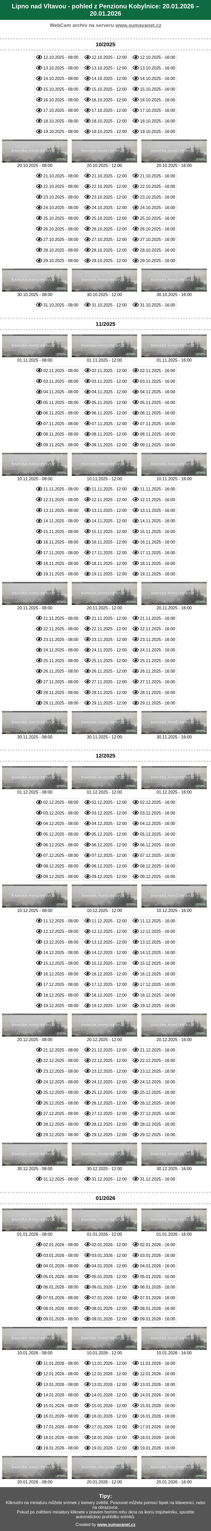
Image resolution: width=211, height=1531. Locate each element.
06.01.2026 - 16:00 (157, 1287)
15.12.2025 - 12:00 (109, 963)
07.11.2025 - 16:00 (157, 423)
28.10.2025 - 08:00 (60, 250)
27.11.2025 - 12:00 (109, 682)
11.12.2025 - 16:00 (157, 921)
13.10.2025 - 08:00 (60, 68)
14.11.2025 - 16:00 (157, 521)
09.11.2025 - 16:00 (157, 445)
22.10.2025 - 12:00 (109, 186)
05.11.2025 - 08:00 (60, 402)
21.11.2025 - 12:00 (109, 618)
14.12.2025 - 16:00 (157, 952)
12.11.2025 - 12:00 (109, 500)
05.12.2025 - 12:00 (109, 834)
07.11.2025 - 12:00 (109, 423)
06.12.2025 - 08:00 (60, 845)
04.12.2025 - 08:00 (60, 823)
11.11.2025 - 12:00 (109, 489)
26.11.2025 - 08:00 (60, 671)
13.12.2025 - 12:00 (109, 942)
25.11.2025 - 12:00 (109, 660)
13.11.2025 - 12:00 (109, 510)
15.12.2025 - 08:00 (60, 963)
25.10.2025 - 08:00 (60, 218)
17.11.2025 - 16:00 (157, 553)
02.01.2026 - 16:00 (157, 1245)
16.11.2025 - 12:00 (109, 542)
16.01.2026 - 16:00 (157, 1416)
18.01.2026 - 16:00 (157, 1437)
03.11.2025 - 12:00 (109, 381)
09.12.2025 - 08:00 (60, 876)
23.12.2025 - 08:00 (60, 1071)
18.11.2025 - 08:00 (60, 563)
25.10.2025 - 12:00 (109, 218)
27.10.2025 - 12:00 (109, 239)
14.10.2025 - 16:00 (157, 78)
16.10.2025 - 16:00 (157, 100)
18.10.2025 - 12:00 (109, 121)
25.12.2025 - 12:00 (109, 1092)
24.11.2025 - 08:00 (60, 650)
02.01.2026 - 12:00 (109, 1245)
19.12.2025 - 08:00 (60, 1005)
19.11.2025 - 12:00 (109, 574)
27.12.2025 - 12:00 (109, 1113)
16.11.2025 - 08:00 (60, 542)
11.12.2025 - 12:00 (109, 921)
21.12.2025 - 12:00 (109, 1050)
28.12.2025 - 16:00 (157, 1124)
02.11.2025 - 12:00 (109, 370)
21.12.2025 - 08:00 (60, 1050)
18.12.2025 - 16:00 (157, 995)
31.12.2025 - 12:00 (109, 1179)
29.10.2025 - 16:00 (157, 260)
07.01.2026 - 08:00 (60, 1298)
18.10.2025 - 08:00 (60, 121)
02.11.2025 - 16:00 (157, 370)
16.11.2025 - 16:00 (157, 542)
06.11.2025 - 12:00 (109, 413)
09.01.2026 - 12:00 (109, 1319)
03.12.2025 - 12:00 (109, 813)
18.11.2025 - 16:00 (157, 563)
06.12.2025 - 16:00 (157, 845)
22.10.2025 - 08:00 (60, 186)
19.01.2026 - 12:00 (109, 1448)
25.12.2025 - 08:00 (60, 1092)
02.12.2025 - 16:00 (157, 802)
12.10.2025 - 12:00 (109, 57)
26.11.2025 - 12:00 (109, 671)
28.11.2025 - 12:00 (109, 692)
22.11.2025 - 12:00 (109, 629)
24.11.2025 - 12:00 (109, 650)
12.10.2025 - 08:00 (60, 57)
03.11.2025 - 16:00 (157, 381)
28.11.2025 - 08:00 (60, 692)
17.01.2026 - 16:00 (157, 1427)
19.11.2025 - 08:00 (60, 574)
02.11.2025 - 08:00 (60, 370)
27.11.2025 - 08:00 (60, 682)
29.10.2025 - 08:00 (60, 260)
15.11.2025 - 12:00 (109, 531)
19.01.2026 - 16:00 (157, 1448)
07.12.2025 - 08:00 (60, 855)
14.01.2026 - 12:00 (109, 1395)
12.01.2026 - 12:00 (109, 1374)
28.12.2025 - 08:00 (60, 1124)
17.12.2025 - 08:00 (60, 984)
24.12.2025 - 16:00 (157, 1082)
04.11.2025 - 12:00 (109, 392)
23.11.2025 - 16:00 (157, 639)
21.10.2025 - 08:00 (60, 176)
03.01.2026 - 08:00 (60, 1255)
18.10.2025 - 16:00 (157, 121)
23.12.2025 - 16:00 (157, 1071)
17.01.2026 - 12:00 (109, 1427)
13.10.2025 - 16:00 (157, 68)
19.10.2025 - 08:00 (60, 131)
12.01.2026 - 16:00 (157, 1374)
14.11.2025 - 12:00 (109, 521)
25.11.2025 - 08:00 (60, 660)
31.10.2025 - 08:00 (60, 305)
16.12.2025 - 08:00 (60, 974)
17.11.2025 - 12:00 (109, 553)
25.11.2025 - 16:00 (157, 660)
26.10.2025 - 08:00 (60, 229)
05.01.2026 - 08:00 (60, 1276)
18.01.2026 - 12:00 (109, 1437)
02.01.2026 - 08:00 (60, 1245)
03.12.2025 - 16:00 (157, 813)
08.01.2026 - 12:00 (109, 1308)
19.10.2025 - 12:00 (109, 131)
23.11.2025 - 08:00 (60, 639)
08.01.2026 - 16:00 (157, 1308)
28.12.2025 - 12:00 (109, 1124)
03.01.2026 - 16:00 (157, 1255)
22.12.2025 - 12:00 (109, 1060)
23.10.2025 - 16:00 (157, 197)
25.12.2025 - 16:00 (157, 1092)
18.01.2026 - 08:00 (60, 1437)
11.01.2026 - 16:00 (157, 1363)
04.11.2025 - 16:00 (157, 392)
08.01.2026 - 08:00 (60, 1308)
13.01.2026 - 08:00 (60, 1384)
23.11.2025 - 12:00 (109, 639)
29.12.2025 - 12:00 (109, 1135)
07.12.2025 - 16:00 (157, 855)
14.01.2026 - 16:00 (157, 1395)
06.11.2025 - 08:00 (60, 413)
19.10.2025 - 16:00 (157, 131)
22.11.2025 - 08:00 (60, 629)
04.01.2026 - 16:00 (157, 1266)
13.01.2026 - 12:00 (109, 1384)
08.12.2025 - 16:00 (157, 866)
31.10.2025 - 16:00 (157, 305)
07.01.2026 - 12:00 (109, 1298)
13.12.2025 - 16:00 (157, 942)
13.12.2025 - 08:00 (60, 942)
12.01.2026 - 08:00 (60, 1374)
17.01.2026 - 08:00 (60, 1427)
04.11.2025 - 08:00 (60, 392)
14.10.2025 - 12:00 (109, 78)
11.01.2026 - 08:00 (60, 1363)
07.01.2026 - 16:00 (157, 1298)
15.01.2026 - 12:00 (109, 1405)
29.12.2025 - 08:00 (60, 1135)
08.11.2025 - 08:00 (60, 434)
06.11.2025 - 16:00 (157, 413)
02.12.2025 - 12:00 (109, 802)
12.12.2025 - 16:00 (157, 931)
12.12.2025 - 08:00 (60, 931)
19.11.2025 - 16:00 (157, 574)
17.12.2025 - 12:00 (109, 984)
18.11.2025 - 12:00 (109, 563)
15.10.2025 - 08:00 (60, 89)
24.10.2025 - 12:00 (109, 207)
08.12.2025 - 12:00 (109, 866)
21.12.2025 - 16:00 (157, 1050)
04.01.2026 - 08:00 (60, 1266)
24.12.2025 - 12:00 (109, 1082)
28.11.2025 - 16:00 (157, 692)
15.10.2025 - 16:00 (157, 89)
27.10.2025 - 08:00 (60, 239)
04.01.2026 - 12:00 (109, 1266)
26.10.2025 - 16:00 (157, 229)
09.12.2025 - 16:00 (157, 876)
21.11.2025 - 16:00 (157, 618)
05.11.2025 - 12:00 (109, 402)
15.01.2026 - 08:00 (60, 1405)
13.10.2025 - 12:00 (109, 68)
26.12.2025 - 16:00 (157, 1103)
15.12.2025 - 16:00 (157, 963)
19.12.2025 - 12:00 (109, 1005)
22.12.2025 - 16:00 (157, 1060)
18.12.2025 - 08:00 (60, 995)
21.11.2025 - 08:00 (60, 618)
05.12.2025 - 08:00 (60, 834)
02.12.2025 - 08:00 (60, 802)
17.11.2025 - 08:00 (60, 553)
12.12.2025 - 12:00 (109, 931)
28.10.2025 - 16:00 (157, 250)
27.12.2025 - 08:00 (60, 1113)
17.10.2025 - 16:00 (157, 110)
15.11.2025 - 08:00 (60, 531)
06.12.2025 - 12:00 (109, 845)
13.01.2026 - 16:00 (157, 1384)
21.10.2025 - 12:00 (109, 176)
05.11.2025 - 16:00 (157, 402)
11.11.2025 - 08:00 (60, 489)
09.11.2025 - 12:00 (109, 445)
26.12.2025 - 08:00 (60, 1103)
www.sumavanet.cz (138, 25)
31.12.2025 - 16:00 (157, 1179)
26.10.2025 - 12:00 (109, 229)
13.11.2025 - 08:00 (60, 510)
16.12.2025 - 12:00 (109, 974)
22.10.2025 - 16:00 (157, 186)
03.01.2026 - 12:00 (109, 1255)
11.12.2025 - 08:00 (60, 921)
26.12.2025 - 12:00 (109, 1103)
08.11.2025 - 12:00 (109, 434)
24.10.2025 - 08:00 (60, 207)
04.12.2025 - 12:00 (109, 823)
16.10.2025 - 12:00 (109, 100)
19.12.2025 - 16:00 (157, 1005)
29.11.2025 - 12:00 (109, 703)
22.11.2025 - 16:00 (157, 629)
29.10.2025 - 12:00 (109, 260)
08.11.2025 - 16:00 (157, 434)
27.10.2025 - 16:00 (157, 239)
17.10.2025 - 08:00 (60, 110)
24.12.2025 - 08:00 (60, 1082)
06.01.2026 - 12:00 (109, 1287)
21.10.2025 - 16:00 (157, 176)
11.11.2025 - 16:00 (157, 489)
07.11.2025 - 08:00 (60, 423)
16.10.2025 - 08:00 (60, 100)
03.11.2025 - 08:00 (60, 381)
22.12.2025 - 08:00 (60, 1060)
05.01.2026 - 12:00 (109, 1276)
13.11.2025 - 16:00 (157, 510)
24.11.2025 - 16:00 (157, 650)
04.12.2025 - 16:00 (157, 823)
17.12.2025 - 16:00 (157, 984)
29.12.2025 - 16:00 (157, 1135)
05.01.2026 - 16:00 (157, 1276)
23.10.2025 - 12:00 (109, 197)
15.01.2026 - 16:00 (157, 1405)
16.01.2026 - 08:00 (60, 1416)
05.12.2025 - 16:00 (157, 834)
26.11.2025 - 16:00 (157, 671)
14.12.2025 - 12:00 (109, 952)
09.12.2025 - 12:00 (109, 876)
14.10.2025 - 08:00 (60, 78)
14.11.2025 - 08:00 (60, 521)
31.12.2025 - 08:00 (60, 1179)
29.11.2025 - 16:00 (157, 703)
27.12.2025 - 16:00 (157, 1113)
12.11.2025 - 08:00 (60, 500)
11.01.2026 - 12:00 (109, 1363)
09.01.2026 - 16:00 (157, 1319)
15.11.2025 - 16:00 (157, 531)
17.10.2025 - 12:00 (109, 110)
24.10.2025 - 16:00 (157, 207)
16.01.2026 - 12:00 (109, 1416)
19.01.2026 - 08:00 (60, 1448)
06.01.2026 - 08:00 (60, 1287)
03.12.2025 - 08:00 (60, 813)
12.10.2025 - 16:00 (157, 57)
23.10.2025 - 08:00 (60, 197)
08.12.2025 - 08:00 (60, 866)
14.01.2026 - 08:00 (60, 1395)
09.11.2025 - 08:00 (60, 445)
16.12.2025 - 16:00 (157, 974)
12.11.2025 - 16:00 (157, 500)
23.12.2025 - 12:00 (109, 1071)
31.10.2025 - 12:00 (109, 305)
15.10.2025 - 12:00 (109, 89)
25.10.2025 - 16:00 (157, 218)
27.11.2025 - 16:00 (157, 682)
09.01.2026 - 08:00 (60, 1319)
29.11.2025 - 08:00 (60, 703)
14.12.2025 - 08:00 (60, 952)
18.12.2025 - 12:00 (109, 995)
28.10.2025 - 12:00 (109, 250)
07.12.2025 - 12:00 (109, 855)
